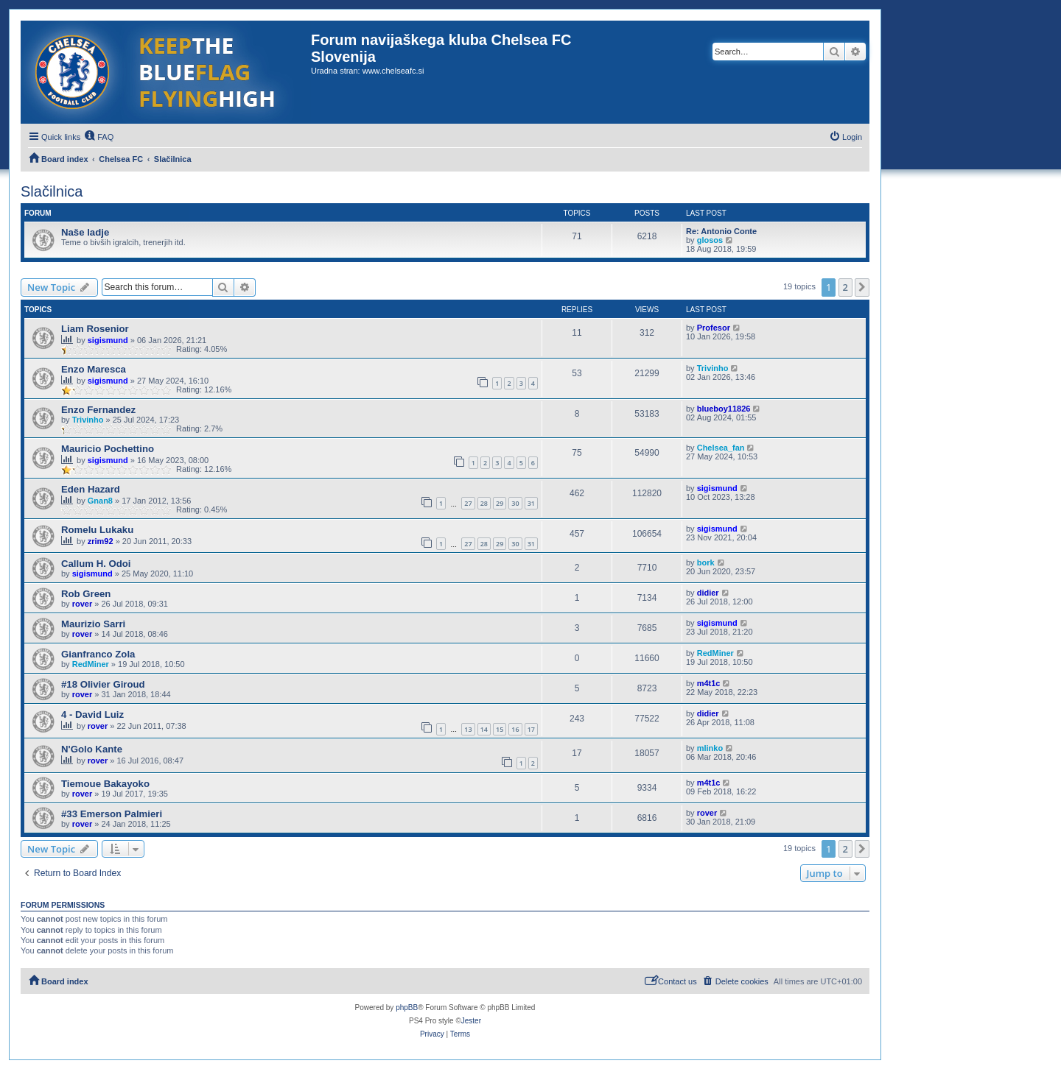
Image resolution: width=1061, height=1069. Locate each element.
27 (468, 503)
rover (82, 603)
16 (515, 729)
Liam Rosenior (95, 328)
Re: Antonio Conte (721, 231)
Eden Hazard (90, 489)
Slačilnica (52, 191)
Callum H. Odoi (96, 563)
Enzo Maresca (93, 369)
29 (499, 503)
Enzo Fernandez (98, 409)
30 (515, 503)
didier (708, 592)
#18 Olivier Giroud (103, 684)
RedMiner (90, 664)
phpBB (407, 1007)
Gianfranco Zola (98, 654)
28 (484, 503)
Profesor (713, 327)
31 (531, 503)
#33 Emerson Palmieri (111, 813)
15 (499, 729)
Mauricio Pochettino (107, 448)
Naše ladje (85, 232)
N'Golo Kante (91, 749)
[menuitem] (98, 137)
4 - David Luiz (92, 714)
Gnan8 (100, 500)
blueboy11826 (724, 408)
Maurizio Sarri (93, 623)
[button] (862, 287)
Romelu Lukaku (97, 529)
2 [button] (845, 287)
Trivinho (713, 368)
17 (531, 729)
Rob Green (86, 593)
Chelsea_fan (721, 447)
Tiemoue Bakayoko (105, 783)
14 (484, 729)
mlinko (710, 748)
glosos (710, 240)
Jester (471, 1021)
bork (706, 562)
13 (468, 729)
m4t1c (709, 683)
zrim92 (100, 541)
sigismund (108, 340)
